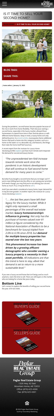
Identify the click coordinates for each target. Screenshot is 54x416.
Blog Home (9, 24)
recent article (23, 138)
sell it (32, 186)
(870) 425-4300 (30, 389)
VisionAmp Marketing (30, 412)
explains (18, 151)
